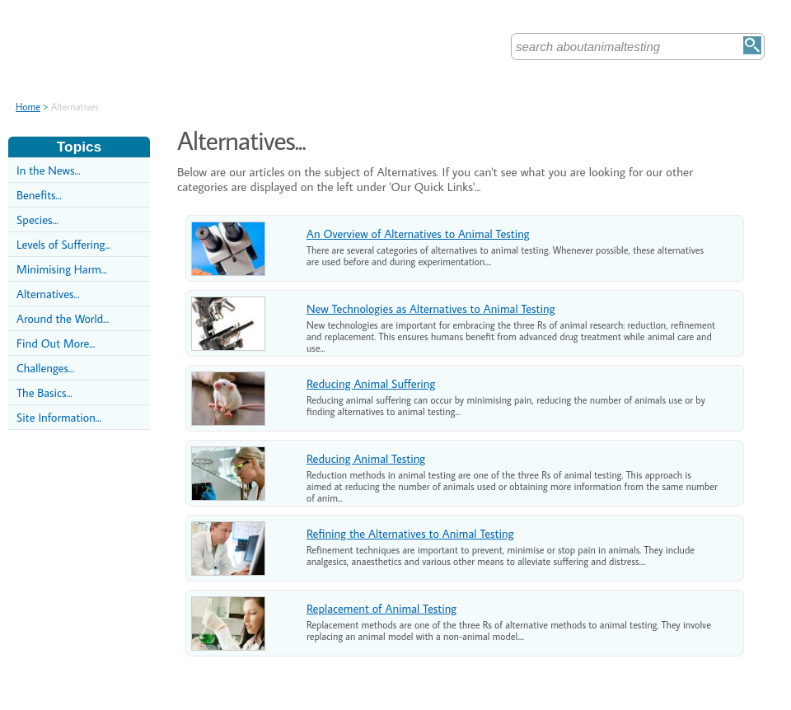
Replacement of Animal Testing (381, 608)
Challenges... (45, 368)
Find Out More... (56, 343)
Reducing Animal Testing (366, 458)
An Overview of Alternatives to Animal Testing (418, 233)
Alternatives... (48, 293)
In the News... (48, 170)
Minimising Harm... (61, 269)
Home (28, 106)
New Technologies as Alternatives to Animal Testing (431, 308)
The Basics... (44, 392)
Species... (37, 219)
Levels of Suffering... (63, 244)
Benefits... (39, 195)
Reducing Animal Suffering (371, 383)
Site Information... (58, 417)
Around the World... (62, 318)
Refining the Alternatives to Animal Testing (410, 533)
